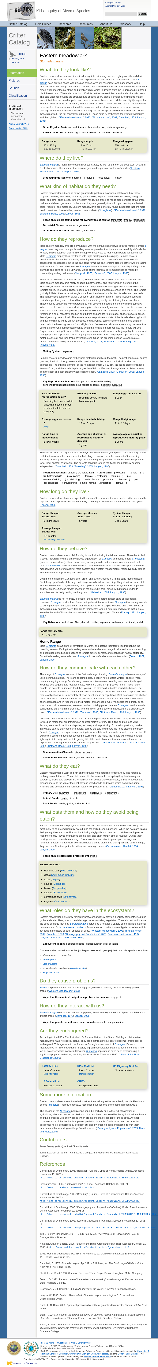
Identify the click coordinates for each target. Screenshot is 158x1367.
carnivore (64, 792)
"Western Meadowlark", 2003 (107, 930)
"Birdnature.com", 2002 (104, 117)
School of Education (59, 1352)
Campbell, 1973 (127, 117)
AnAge (47, 427)
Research (65, 24)
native (89, 177)
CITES (81, 1081)
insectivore (80, 792)
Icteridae (53, 1104)
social (140, 622)
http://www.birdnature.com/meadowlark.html (68, 1187)
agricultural (89, 230)
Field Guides (43, 24)
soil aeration (111, 943)
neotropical (104, 177)
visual (78, 752)
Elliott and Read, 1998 (52, 213)
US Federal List (51, 1081)
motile (94, 622)
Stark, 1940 (62, 937)
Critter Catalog (18, 24)
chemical (102, 757)
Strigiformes (70, 896)
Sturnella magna (49, 164)
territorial (130, 622)
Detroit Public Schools (128, 1352)
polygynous (68, 351)
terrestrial (139, 219)
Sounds (14, 88)
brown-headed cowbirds (72, 927)
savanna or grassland (77, 225)
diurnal (85, 622)
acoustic (87, 752)
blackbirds (16, 62)
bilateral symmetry (116, 127)
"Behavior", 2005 (103, 273)
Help (142, 24)
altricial (72, 472)
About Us (106, 24)
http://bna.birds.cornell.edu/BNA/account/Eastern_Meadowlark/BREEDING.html (90, 1200)
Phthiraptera (49, 959)
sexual (106, 384)
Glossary (125, 24)
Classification (18, 95)
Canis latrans (61, 901)
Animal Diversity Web (115, 6)
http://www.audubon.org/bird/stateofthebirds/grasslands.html (89, 1246)
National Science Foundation (97, 1355)
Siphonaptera (50, 963)
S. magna (51, 256)
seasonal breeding (101, 381)
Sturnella (44, 987)
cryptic (93, 855)
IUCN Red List (50, 1066)
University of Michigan (80, 1352)
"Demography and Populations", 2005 (85, 934)
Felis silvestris (68, 870)
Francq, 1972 (130, 341)
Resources (86, 24)
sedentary (117, 622)
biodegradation (94, 943)
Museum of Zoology (100, 1352)
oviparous (117, 384)
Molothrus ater (78, 968)
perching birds (17, 58)
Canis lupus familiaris (62, 875)
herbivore (97, 792)
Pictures (14, 80)
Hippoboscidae (51, 972)
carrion (64, 798)
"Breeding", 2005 (83, 466)
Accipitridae (59, 888)
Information (16, 73)
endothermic (79, 127)
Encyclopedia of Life (18, 128)
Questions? (62, 1342)
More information (51, 1074)
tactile (80, 757)
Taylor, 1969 (76, 937)
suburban (76, 230)
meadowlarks (53, 565)
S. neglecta (105, 210)
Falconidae (60, 892)
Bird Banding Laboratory (54, 540)
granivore (112, 792)
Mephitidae (60, 883)
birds (22, 53)
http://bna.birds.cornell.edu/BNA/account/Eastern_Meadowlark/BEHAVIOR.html (90, 1177)
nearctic (76, 177)
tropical (128, 219)
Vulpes (55, 879)
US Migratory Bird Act (126, 1066)
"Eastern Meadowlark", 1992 (74, 117)
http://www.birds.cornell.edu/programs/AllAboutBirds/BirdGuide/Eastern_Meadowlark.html (98, 1226)
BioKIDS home (47, 1342)
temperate (116, 219)
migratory (105, 622)
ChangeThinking (113, 2)
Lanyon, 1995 (72, 213)
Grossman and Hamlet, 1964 (122, 846)
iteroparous (82, 381)
